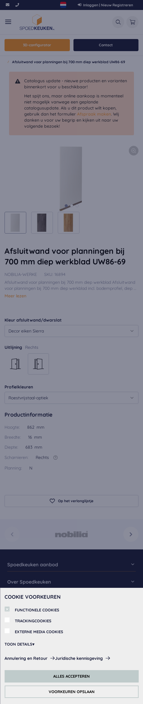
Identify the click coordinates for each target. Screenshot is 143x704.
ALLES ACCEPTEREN (71, 676)
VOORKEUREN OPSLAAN (72, 691)
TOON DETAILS (18, 644)
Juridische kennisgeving (79, 658)
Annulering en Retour (26, 658)
